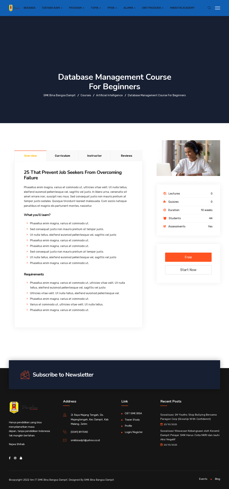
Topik (94, 7)
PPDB (111, 7)
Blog (217, 478)
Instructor (94, 155)
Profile (128, 425)
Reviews (126, 155)
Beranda (29, 7)
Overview (30, 155)
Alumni (128, 7)
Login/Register (134, 432)
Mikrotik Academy (182, 7)
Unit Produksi (151, 7)
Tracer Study (132, 419)
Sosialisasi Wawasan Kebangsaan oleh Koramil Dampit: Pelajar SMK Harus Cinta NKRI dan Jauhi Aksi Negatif (190, 435)
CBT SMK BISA (133, 413)
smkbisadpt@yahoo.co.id (85, 440)
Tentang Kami (51, 7)
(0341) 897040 (79, 431)
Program (75, 7)
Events (203, 478)
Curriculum (62, 155)
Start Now (188, 270)
